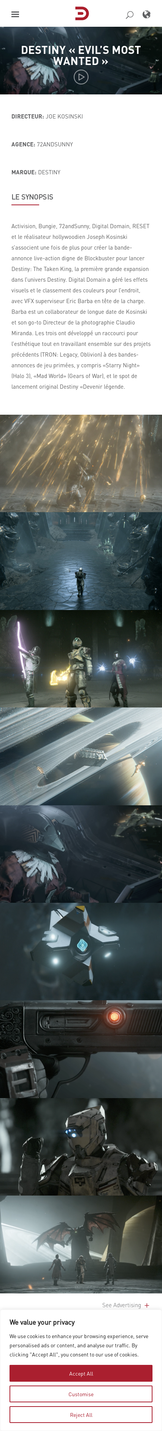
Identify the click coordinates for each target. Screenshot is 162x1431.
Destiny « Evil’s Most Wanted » (81, 55)
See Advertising (126, 1305)
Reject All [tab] (81, 1414)
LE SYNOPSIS (32, 196)
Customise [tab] (81, 1393)
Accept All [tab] (81, 1373)
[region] (81, 1370)
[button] (15, 14)
